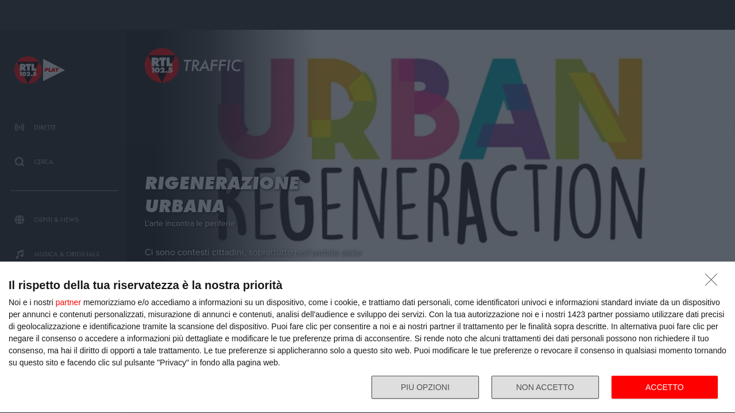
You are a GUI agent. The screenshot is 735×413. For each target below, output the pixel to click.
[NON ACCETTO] (714, 283)
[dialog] (367, 337)
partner (68, 302)
